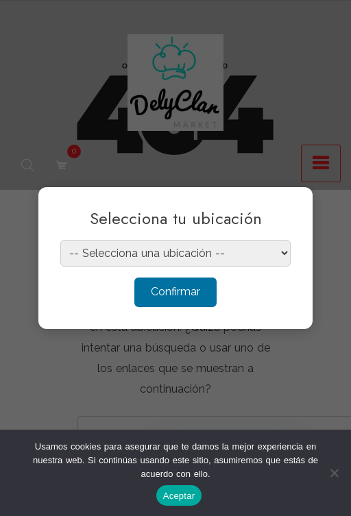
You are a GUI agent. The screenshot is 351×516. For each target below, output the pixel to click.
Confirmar (175, 291)
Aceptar (179, 496)
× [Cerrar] (289, 206)
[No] (334, 473)
